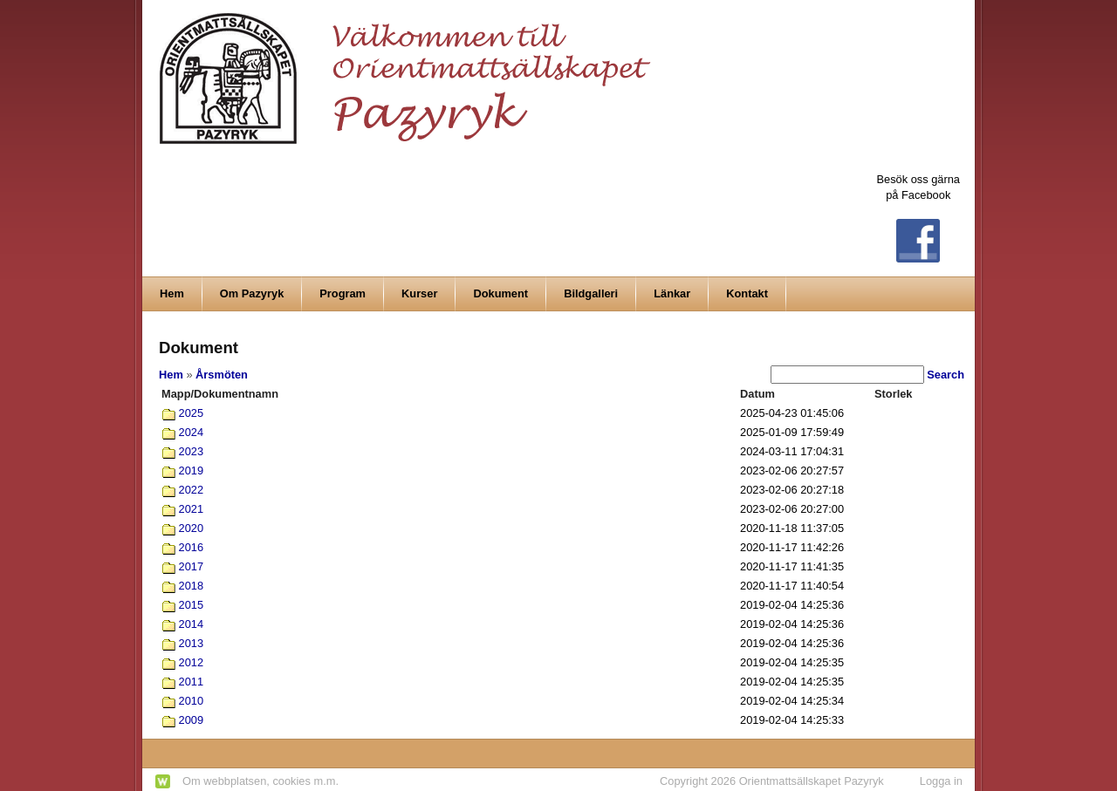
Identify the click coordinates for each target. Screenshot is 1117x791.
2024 (191, 432)
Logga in (941, 781)
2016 (191, 547)
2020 (191, 528)
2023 (191, 451)
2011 (191, 681)
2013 (191, 643)
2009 (191, 719)
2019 (191, 470)
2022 (191, 489)
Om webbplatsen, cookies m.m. (260, 781)
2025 (191, 412)
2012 (191, 662)
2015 (191, 604)
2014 (191, 624)
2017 (191, 566)
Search (945, 374)
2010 (191, 700)
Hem (171, 374)
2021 (191, 508)
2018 (191, 585)
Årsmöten (221, 374)
